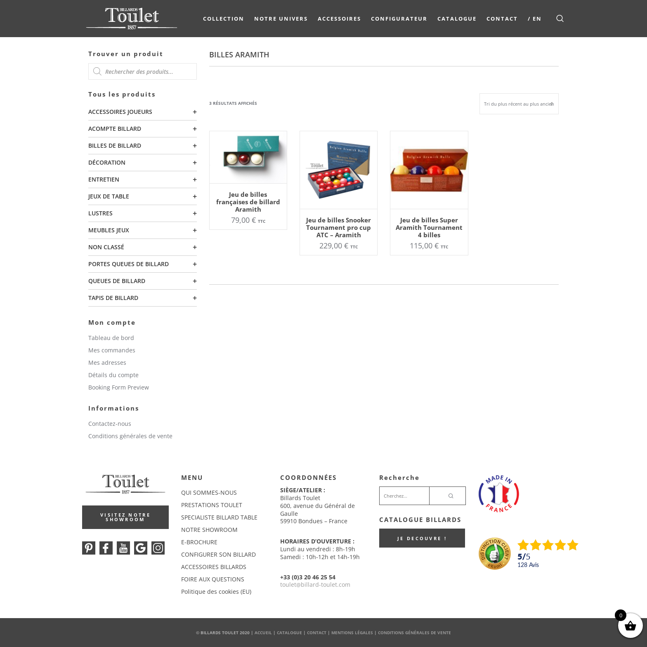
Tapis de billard (113, 298)
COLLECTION (223, 18)
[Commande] (519, 103)
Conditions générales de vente (130, 436)
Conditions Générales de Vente (414, 632)
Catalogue (457, 18)
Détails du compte (113, 375)
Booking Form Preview (118, 387)
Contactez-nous (109, 423)
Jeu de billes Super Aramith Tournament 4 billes (429, 227)
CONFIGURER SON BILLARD (218, 554)
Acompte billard (114, 128)
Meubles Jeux (108, 230)
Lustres (100, 213)
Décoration (106, 162)
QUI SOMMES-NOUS (209, 492)
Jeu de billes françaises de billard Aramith (248, 202)
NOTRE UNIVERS (281, 18)
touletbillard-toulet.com (315, 584)
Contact (502, 18)
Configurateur (399, 18)
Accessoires (339, 18)
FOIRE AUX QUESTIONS (212, 579)
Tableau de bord (111, 338)
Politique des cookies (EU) (216, 591)
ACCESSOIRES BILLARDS (213, 567)
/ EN (535, 18)
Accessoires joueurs (120, 112)
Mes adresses (107, 362)
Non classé (106, 247)
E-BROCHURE (199, 542)
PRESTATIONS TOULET (211, 505)
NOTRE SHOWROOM (209, 530)
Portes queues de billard (128, 264)
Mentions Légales (352, 632)
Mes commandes (111, 350)
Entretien (103, 179)
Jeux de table (108, 196)
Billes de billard (114, 145)
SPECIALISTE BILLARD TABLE (219, 517)
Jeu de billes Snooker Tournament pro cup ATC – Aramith (338, 227)
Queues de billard (116, 281)
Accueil (263, 632)
